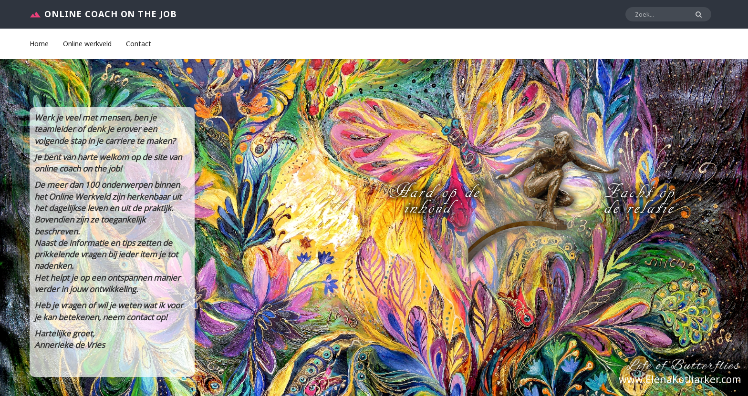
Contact (138, 43)
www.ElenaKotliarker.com (680, 379)
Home (39, 43)
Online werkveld (87, 43)
